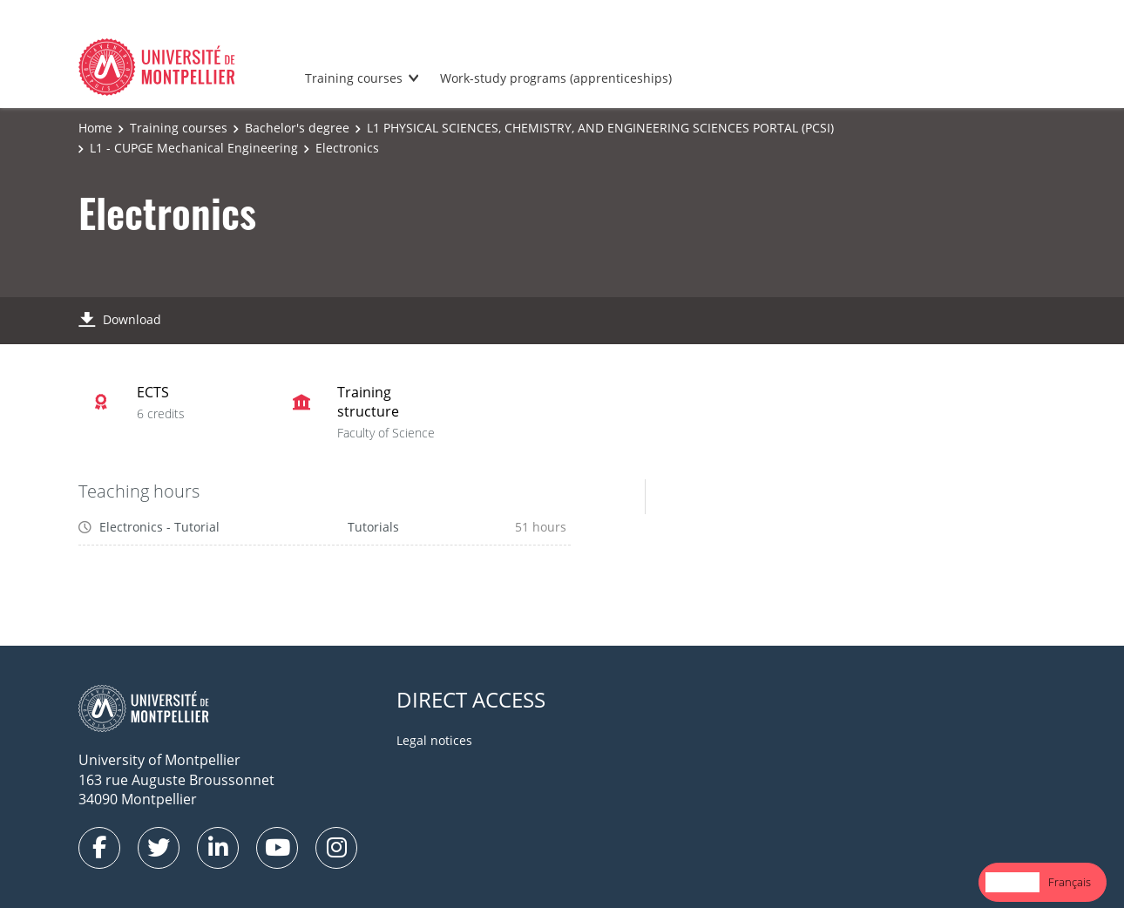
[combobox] (1012, 882)
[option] (1069, 882)
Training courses (354, 78)
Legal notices (434, 740)
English (1012, 882)
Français (1069, 882)
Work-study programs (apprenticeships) (556, 78)
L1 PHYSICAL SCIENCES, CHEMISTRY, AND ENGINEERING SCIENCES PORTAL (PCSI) (600, 127)
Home (95, 127)
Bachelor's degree (297, 127)
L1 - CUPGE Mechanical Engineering (194, 147)
